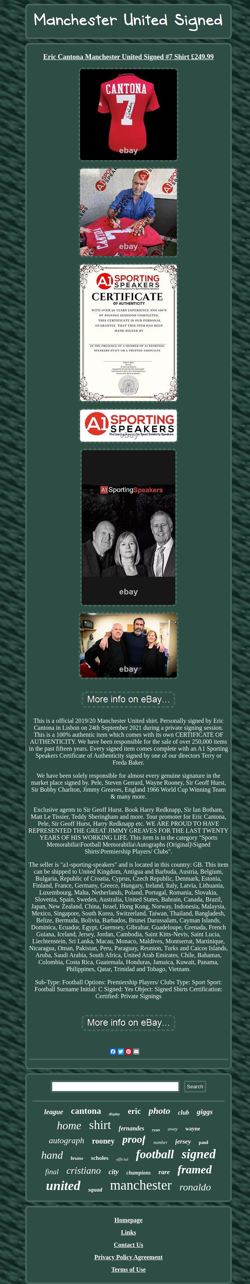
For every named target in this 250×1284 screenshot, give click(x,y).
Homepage (129, 1220)
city (114, 1172)
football (155, 1154)
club (183, 1112)
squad (95, 1190)
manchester (140, 1185)
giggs (204, 1112)
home (69, 1125)
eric (134, 1111)
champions (139, 1173)
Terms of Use (128, 1269)
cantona (86, 1111)
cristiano (84, 1170)
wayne (192, 1129)
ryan (156, 1129)
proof (134, 1139)
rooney (103, 1141)
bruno (77, 1158)
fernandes (131, 1128)
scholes (99, 1158)
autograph (66, 1140)
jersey (183, 1141)
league (53, 1112)
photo (159, 1111)
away (172, 1129)
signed (199, 1154)
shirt (100, 1125)
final (52, 1172)
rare (164, 1172)
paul (203, 1142)
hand (52, 1155)
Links (128, 1232)
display (114, 1114)
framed (195, 1169)
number (160, 1142)
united (63, 1185)
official (122, 1159)
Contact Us (128, 1244)
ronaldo (195, 1187)
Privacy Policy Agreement (128, 1257)
